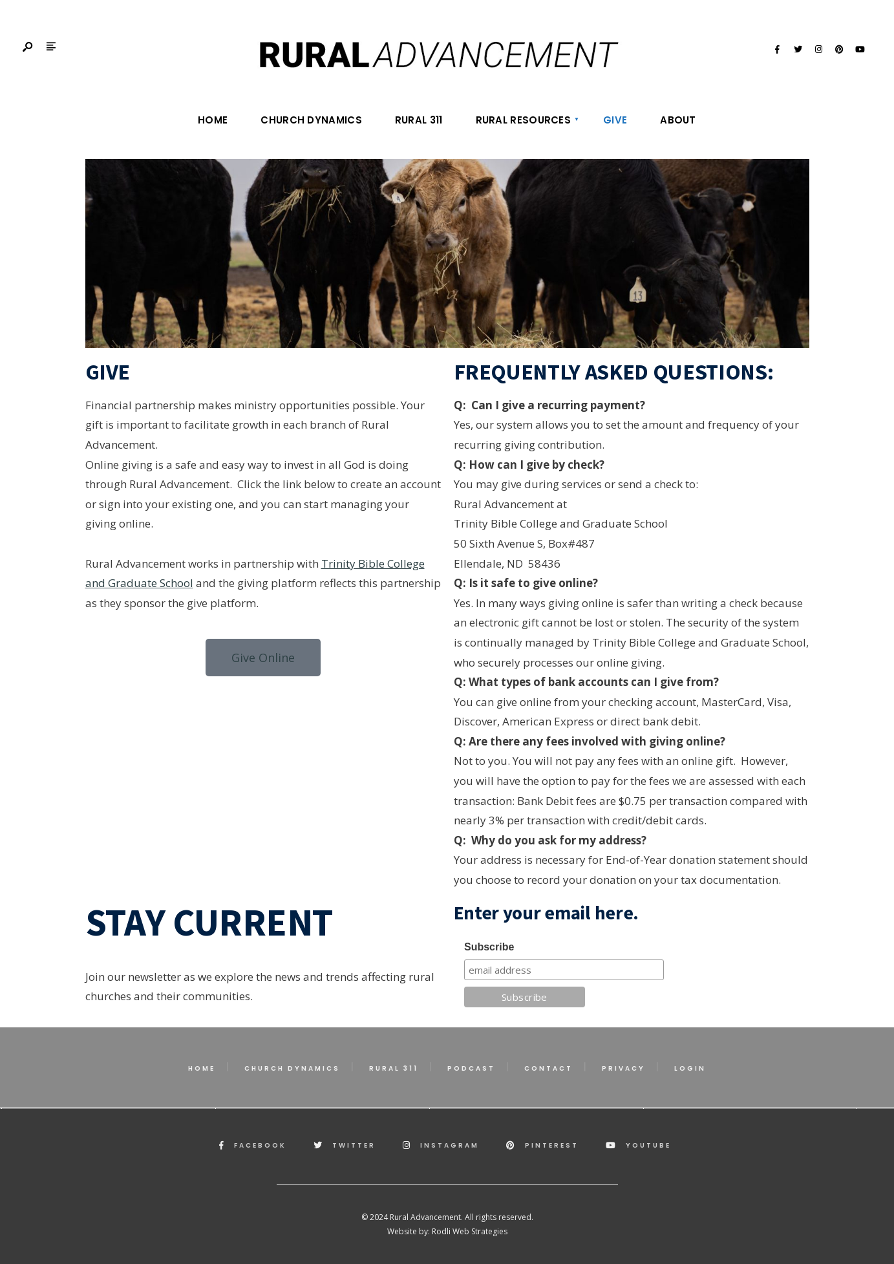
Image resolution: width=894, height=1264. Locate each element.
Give (615, 120)
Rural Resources (523, 120)
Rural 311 (419, 120)
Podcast (471, 1068)
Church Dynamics (311, 120)
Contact (548, 1068)
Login (690, 1068)
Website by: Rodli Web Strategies (447, 1231)
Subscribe (489, 946)
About (678, 120)
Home (213, 120)
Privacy (623, 1068)
